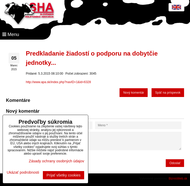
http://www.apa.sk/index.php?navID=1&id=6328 (58, 82)
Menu (10, 34)
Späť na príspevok (167, 92)
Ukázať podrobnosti (23, 172)
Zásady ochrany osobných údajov (56, 161)
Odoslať (174, 163)
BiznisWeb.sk (178, 178)
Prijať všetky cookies (63, 175)
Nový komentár (133, 92)
